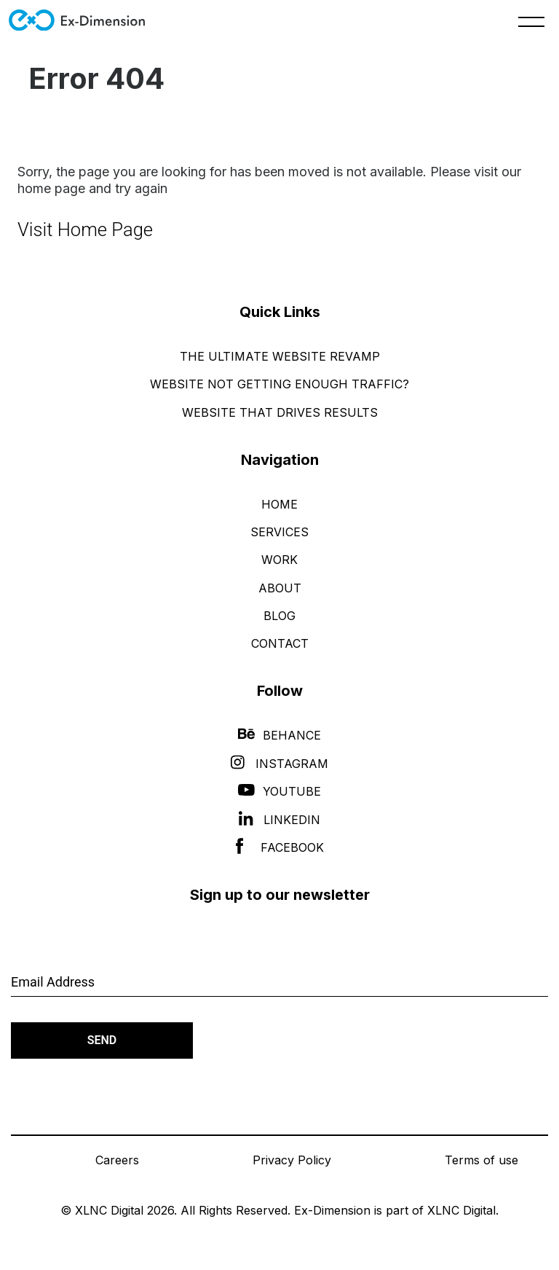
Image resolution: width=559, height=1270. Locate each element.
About (279, 588)
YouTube (279, 791)
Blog (279, 615)
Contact (280, 643)
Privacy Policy (292, 1160)
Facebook (280, 847)
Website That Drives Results (280, 412)
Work (279, 559)
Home (279, 504)
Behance (279, 735)
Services (279, 532)
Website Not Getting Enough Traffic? (279, 384)
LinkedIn (279, 819)
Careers (117, 1160)
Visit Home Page (85, 229)
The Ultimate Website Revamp (280, 356)
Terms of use (481, 1160)
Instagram (279, 763)
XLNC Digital (461, 1210)
